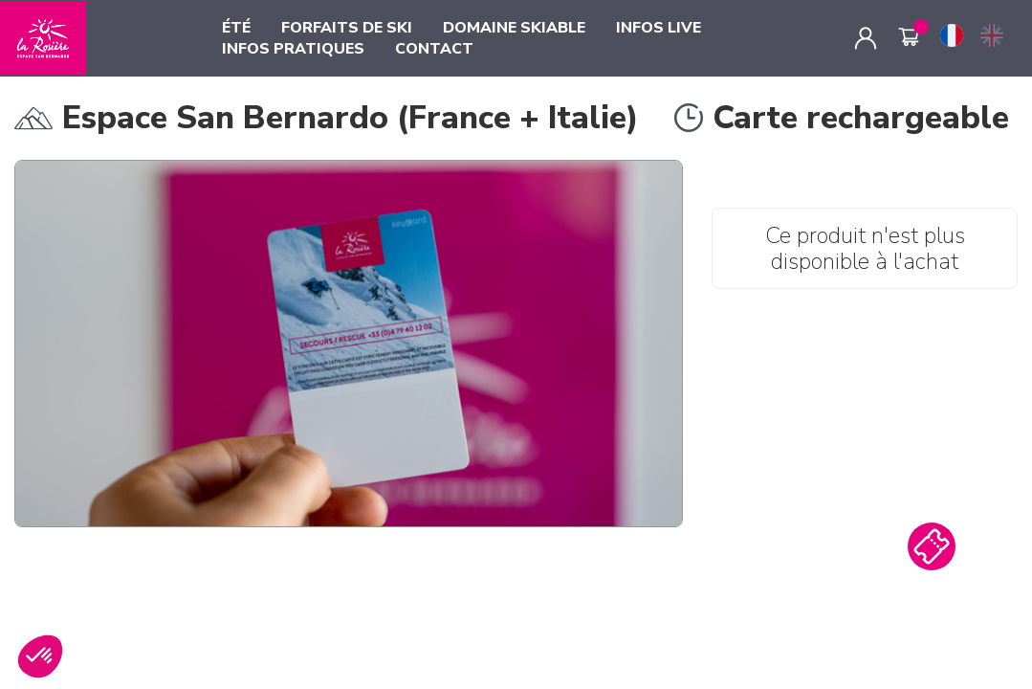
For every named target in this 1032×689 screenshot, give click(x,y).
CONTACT (434, 48)
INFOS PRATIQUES (293, 48)
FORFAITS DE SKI (346, 27)
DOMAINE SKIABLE (514, 27)
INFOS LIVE (658, 27)
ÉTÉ (236, 27)
